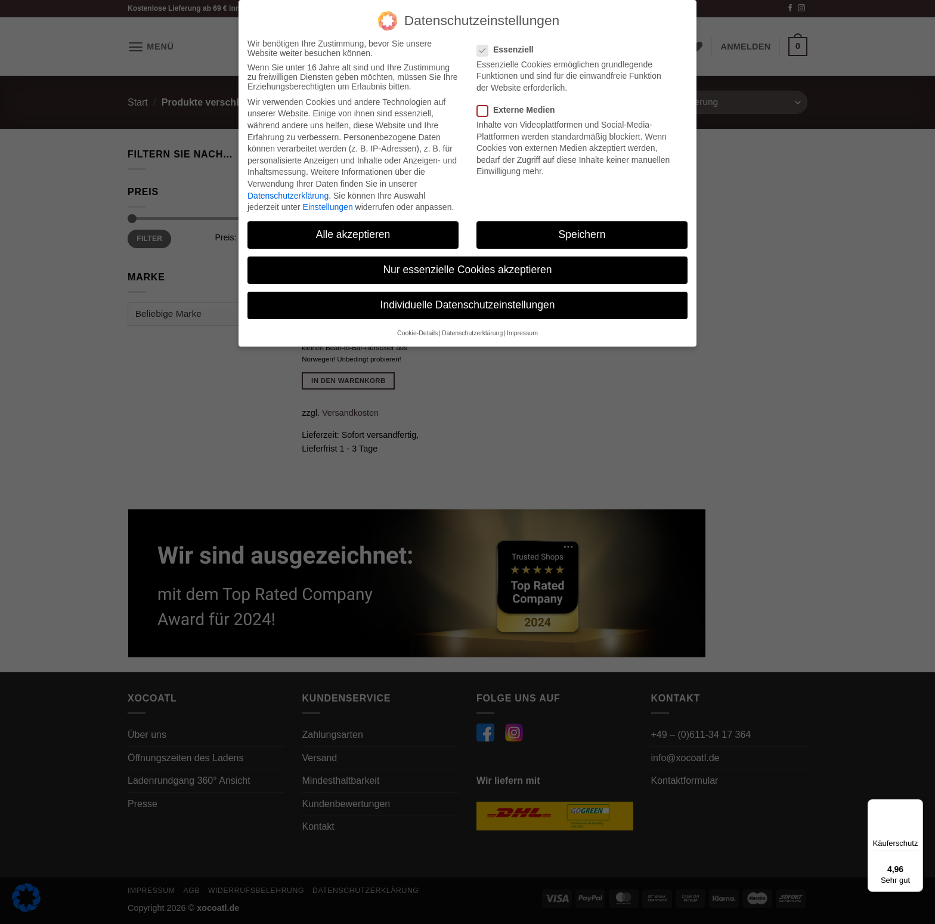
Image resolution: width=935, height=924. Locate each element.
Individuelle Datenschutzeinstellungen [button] (467, 302)
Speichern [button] (582, 232)
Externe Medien (520, 107)
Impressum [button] (522, 329)
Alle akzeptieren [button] (353, 232)
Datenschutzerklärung (288, 192)
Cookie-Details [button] (417, 329)
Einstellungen (328, 204)
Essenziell (510, 46)
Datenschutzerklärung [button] (472, 329)
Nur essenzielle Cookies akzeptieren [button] (467, 267)
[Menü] (916, 806)
